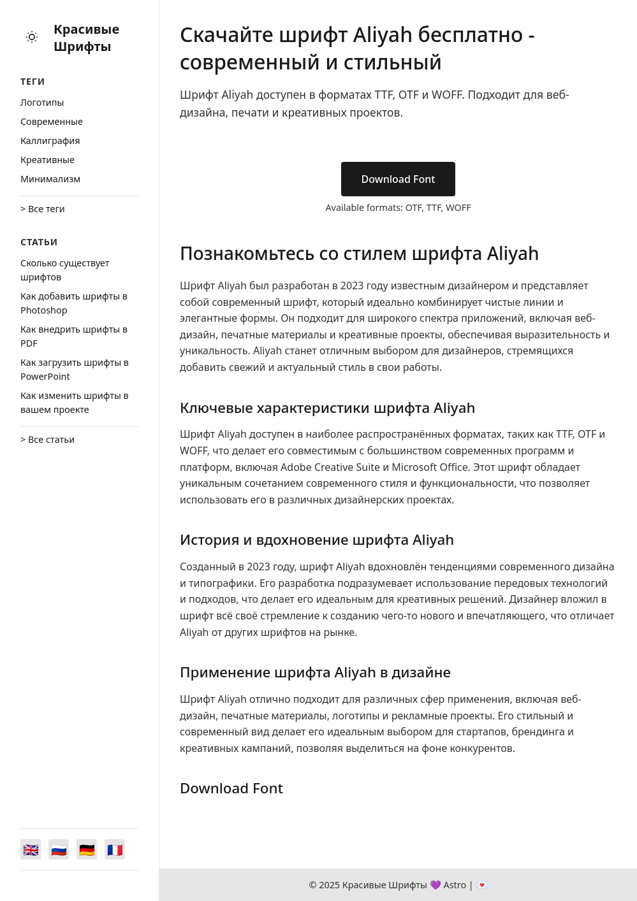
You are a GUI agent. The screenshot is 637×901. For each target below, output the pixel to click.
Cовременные (51, 121)
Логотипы (42, 102)
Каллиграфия (50, 140)
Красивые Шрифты (86, 37)
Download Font (399, 179)
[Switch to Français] (115, 849)
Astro (454, 885)
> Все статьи (47, 439)
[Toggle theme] (31, 37)
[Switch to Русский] (58, 849)
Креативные (47, 160)
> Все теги (42, 209)
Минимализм (50, 179)
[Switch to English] (30, 849)
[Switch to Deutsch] (87, 849)
